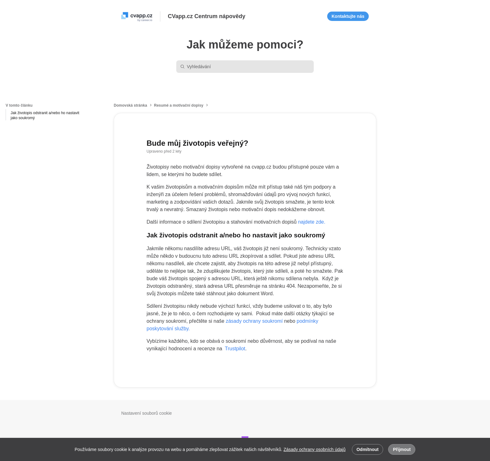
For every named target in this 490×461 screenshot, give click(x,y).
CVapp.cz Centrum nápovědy (206, 16)
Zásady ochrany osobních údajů (314, 449)
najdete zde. (311, 222)
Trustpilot (235, 348)
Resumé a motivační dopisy (178, 105)
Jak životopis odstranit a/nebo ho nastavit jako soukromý (45, 115)
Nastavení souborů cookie (146, 413)
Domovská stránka (130, 105)
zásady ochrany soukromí (254, 321)
